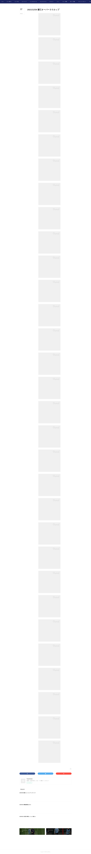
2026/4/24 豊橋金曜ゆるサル (25, 804)
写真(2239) (28, 765)
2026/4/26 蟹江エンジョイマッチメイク (27, 792)
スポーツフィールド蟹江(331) (35, 765)
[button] (10, 1)
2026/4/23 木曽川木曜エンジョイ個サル (27, 816)
